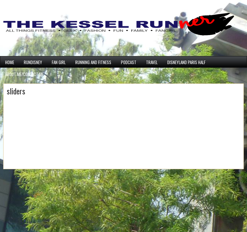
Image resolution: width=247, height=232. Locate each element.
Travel (152, 62)
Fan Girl (59, 62)
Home (9, 62)
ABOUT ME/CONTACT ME (24, 74)
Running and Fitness (93, 62)
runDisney (33, 62)
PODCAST (128, 62)
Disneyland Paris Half (186, 62)
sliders (16, 91)
